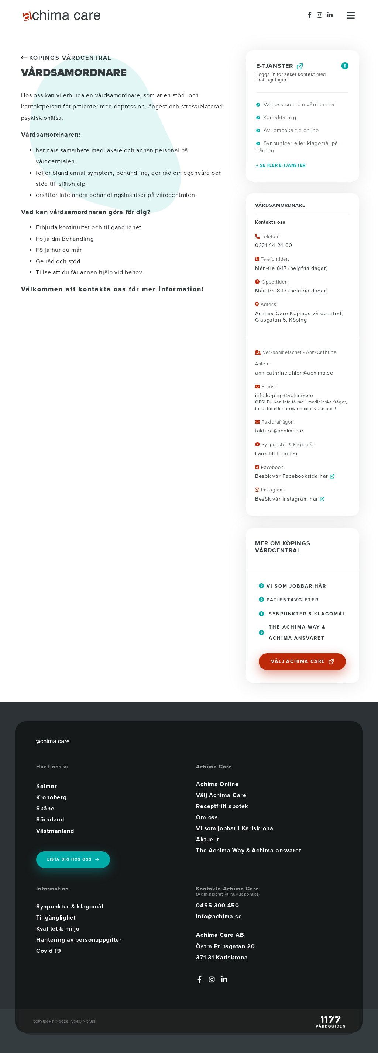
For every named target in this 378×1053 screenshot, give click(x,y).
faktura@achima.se (279, 431)
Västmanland (55, 831)
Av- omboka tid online (287, 130)
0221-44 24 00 (273, 245)
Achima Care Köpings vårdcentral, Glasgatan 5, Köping (299, 316)
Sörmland (50, 819)
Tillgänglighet (56, 917)
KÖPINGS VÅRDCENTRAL (66, 58)
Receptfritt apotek (222, 806)
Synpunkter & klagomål (70, 906)
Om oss (207, 817)
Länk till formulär (276, 454)
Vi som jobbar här (295, 586)
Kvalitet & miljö (57, 928)
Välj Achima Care (221, 795)
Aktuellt (207, 839)
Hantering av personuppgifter (79, 939)
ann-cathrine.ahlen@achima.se (294, 373)
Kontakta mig (276, 117)
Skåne (45, 808)
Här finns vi (52, 767)
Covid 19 (48, 950)
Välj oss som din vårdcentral (296, 104)
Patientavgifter (289, 600)
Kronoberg (51, 797)
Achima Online (217, 784)
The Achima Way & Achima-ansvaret (248, 850)
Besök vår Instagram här (290, 499)
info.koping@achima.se (284, 395)
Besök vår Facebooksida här (295, 476)
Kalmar (46, 786)
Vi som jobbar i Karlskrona (234, 828)
